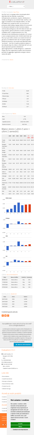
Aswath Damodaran (7, 379)
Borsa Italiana (5, 376)
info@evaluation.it (19, 325)
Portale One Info (6, 386)
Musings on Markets (7, 381)
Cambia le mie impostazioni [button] (20, 429)
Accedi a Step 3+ (6, 397)
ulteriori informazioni (23, 344)
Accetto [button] (20, 423)
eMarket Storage (6, 388)
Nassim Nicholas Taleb (7, 383)
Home (17, 2)
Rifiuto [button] (20, 426)
